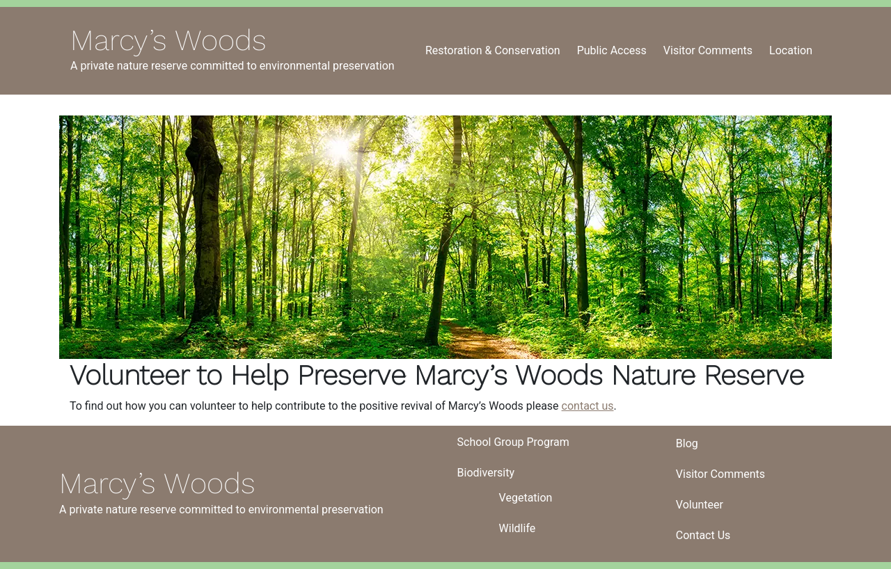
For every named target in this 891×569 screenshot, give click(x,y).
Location (790, 50)
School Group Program (513, 442)
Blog (687, 443)
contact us (588, 405)
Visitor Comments (707, 50)
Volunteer (699, 504)
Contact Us (703, 535)
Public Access (612, 50)
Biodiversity (485, 472)
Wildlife (517, 528)
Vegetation (526, 497)
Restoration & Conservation (492, 50)
